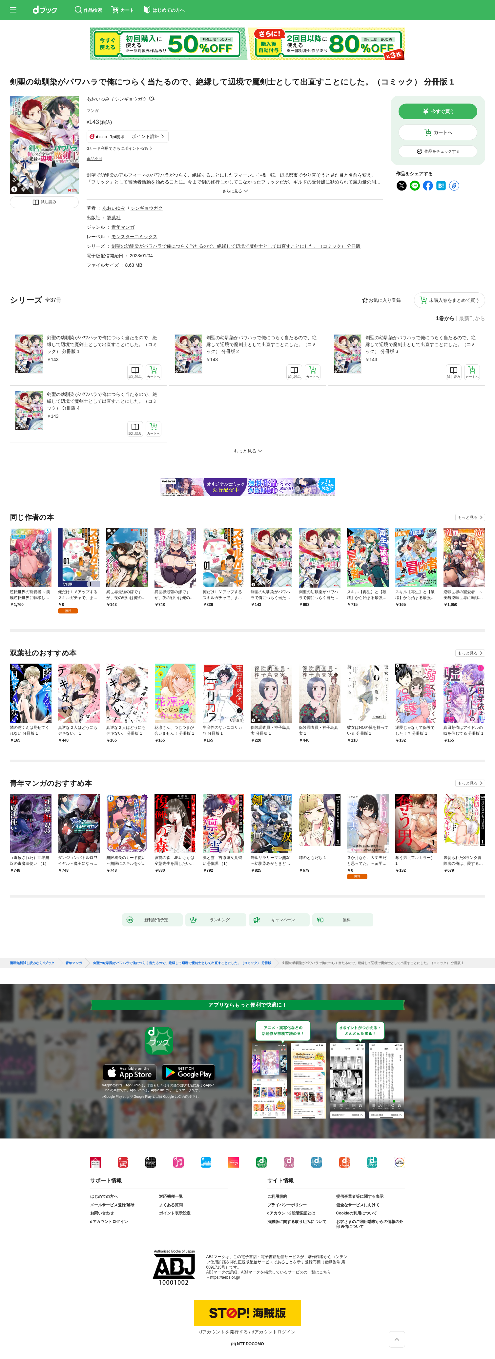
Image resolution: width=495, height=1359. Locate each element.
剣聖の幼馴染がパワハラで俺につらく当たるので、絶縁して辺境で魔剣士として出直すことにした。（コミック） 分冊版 (236, 246)
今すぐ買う (442, 111)
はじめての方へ (104, 1196)
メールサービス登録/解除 (112, 1205)
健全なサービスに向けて (358, 1205)
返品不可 (94, 158)
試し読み (48, 202)
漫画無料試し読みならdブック (32, 963)
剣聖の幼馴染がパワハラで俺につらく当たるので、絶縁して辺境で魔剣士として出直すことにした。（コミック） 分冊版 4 (102, 401)
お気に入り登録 (385, 300)
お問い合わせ (102, 1213)
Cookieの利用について (356, 1213)
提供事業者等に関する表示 (359, 1196)
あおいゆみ (98, 99)
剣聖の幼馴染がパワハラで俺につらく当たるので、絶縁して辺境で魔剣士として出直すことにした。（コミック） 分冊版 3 (420, 344)
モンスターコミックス (134, 236)
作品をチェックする (442, 151)
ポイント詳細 (145, 136)
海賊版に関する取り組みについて (296, 1221)
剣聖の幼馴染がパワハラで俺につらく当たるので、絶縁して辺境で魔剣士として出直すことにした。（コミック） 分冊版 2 (261, 344)
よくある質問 (171, 1205)
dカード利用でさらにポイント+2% (117, 148)
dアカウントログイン (109, 1221)
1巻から (445, 318)
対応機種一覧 (171, 1196)
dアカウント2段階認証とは (291, 1213)
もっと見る (468, 517)
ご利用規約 (277, 1196)
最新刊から (472, 318)
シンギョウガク (131, 99)
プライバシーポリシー (287, 1205)
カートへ (443, 132)
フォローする (151, 99)
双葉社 (114, 217)
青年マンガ (123, 227)
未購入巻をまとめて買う (454, 300)
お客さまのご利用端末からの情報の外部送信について (369, 1224)
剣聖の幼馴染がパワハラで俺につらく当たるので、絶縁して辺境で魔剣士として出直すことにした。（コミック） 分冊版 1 (102, 344)
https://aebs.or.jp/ (225, 1277)
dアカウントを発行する (223, 1331)
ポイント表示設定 (175, 1213)
